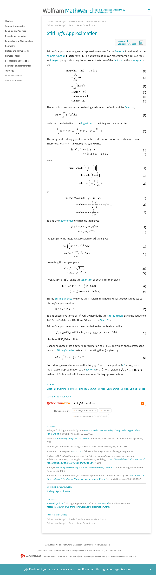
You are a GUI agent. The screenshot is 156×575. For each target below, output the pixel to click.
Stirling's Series (137, 388)
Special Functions (77, 21)
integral (137, 60)
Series (71, 25)
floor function (115, 315)
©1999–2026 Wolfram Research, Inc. (92, 550)
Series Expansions (85, 25)
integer (54, 60)
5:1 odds (106, 410)
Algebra (9, 21)
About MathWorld (53, 544)
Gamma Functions (95, 21)
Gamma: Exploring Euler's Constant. (72, 438)
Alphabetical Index (13, 75)
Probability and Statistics (17, 60)
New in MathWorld (13, 80)
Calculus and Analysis (15, 31)
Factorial (82, 388)
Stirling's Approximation (59, 491)
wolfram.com (50, 556)
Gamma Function (97, 388)
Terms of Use (115, 550)
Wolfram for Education (68, 556)
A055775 (104, 320)
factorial (120, 51)
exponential (66, 220)
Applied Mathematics (15, 26)
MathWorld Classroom (72, 544)
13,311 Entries (41, 550)
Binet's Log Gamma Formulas (62, 388)
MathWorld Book (102, 544)
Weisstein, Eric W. (55, 503)
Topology (9, 70)
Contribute (88, 544)
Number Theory (12, 55)
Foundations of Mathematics (19, 41)
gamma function (56, 55)
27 (123, 365)
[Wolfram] (32, 556)
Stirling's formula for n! (85, 410)
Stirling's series (63, 298)
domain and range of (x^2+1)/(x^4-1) (91, 416)
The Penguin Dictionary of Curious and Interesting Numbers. (85, 467)
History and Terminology (17, 50)
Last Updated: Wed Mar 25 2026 (62, 550)
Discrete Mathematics (15, 36)
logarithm (86, 123)
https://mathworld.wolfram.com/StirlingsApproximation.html (78, 506)
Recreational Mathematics (18, 65)
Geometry (10, 46)
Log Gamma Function (118, 388)
